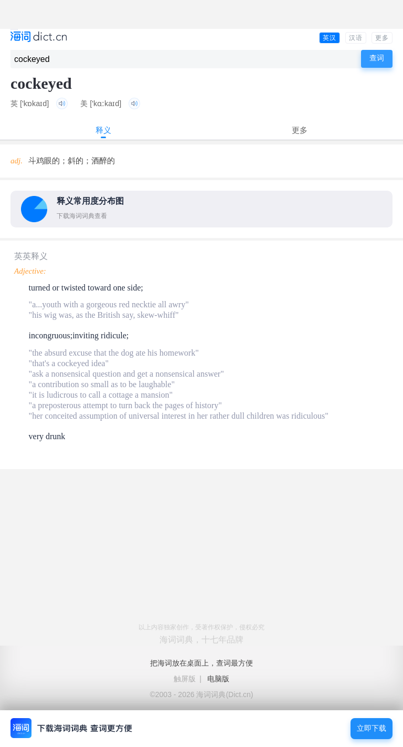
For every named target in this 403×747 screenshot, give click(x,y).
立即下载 (371, 728)
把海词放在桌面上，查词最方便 (201, 663)
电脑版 (218, 679)
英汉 (329, 38)
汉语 (356, 38)
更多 (382, 38)
